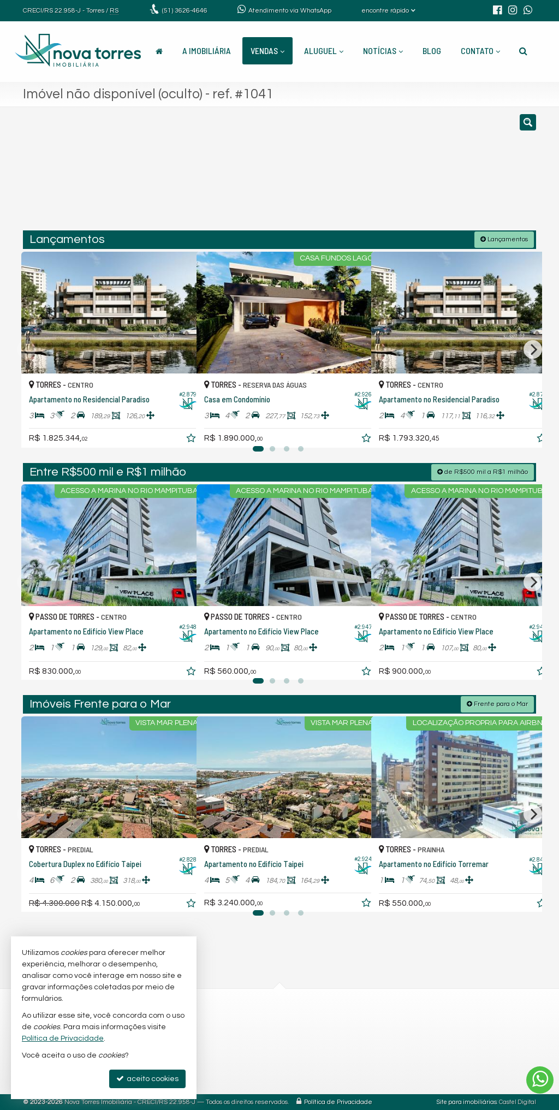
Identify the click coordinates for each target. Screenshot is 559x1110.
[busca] (523, 50)
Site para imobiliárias (467, 1102)
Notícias (383, 50)
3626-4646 (184, 10)
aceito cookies (147, 1079)
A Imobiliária (206, 50)
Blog (432, 50)
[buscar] (429, 173)
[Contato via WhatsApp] (540, 1080)
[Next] (533, 349)
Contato (480, 50)
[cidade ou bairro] (361, 173)
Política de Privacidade (338, 1101)
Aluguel (323, 50)
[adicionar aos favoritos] (176, 428)
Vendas (267, 50)
